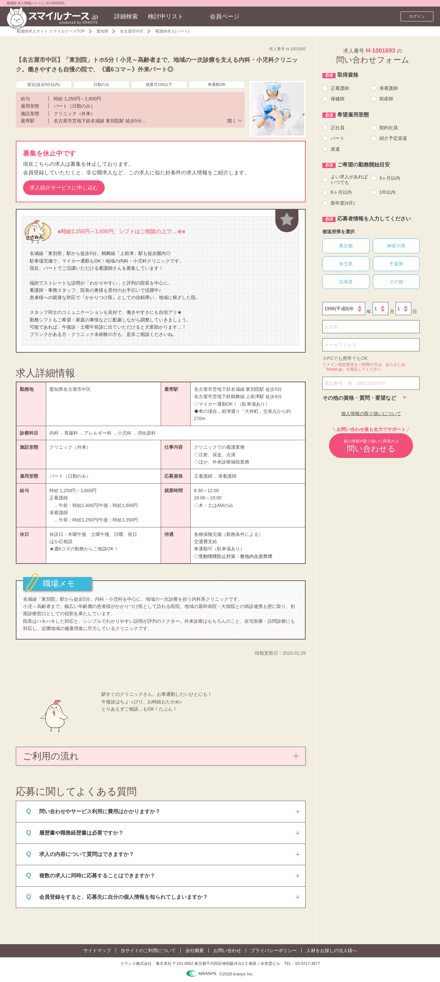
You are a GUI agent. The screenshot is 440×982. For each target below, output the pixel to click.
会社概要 (194, 950)
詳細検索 (126, 16)
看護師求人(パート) (172, 31)
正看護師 (340, 88)
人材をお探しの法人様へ (331, 950)
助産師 (386, 98)
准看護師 (388, 88)
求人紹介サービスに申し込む (64, 187)
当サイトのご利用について (148, 950)
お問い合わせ (227, 950)
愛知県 (102, 31)
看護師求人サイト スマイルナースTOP (50, 31)
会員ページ (224, 16)
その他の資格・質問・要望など (359, 398)
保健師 (337, 98)
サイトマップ (97, 950)
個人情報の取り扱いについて (371, 413)
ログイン (417, 16)
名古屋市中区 (132, 31)
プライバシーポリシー (274, 950)
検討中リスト (165, 16)
